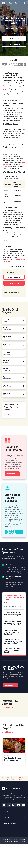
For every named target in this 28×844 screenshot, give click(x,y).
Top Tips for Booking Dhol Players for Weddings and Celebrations (13, 759)
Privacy (16, 841)
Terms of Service (7, 841)
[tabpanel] (14, 751)
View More (7, 708)
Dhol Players (7, 755)
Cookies (23, 841)
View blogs (7, 732)
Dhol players (6, 90)
